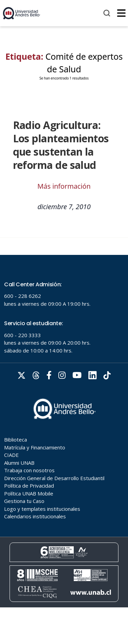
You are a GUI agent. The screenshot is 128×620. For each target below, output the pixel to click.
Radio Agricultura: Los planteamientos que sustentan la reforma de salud (61, 145)
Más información (64, 186)
